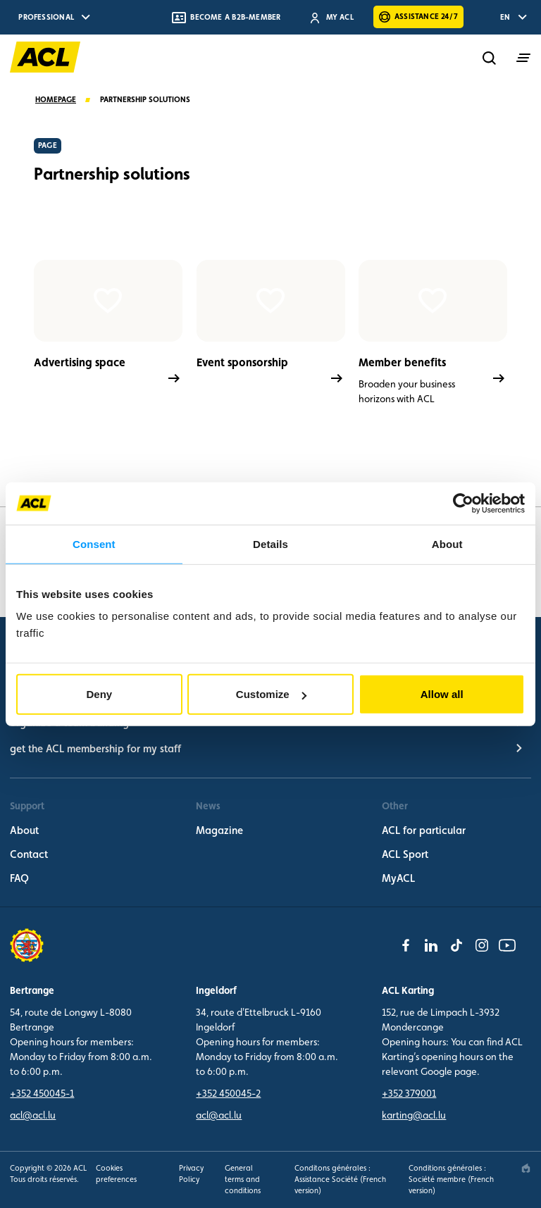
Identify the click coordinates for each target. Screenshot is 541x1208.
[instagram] (481, 945)
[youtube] (507, 945)
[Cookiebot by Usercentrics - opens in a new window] (463, 502)
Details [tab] (270, 543)
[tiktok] (456, 945)
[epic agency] (526, 1168)
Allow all (442, 694)
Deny (99, 694)
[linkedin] (431, 945)
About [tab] (447, 543)
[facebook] (405, 945)
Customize (271, 694)
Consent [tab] (94, 543)
